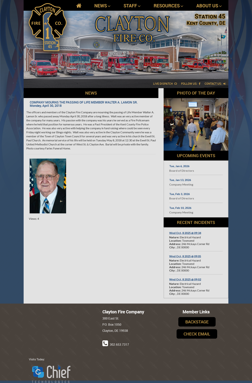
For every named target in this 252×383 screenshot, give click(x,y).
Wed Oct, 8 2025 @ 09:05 (185, 256)
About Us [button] (209, 5)
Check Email (197, 334)
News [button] (102, 5)
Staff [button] (132, 5)
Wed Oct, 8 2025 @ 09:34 (185, 232)
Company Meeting (181, 184)
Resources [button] (168, 5)
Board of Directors (181, 170)
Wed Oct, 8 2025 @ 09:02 (185, 279)
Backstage (197, 322)
